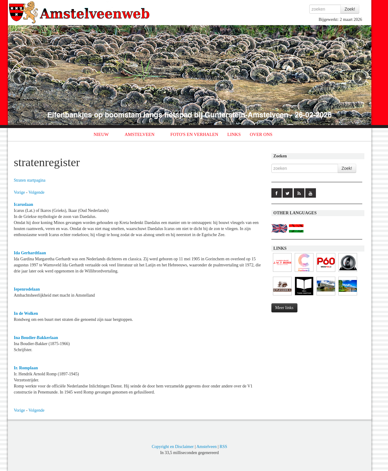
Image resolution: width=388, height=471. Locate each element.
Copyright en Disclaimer (173, 446)
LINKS (234, 134)
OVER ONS (261, 134)
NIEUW (101, 134)
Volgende (36, 192)
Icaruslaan (23, 204)
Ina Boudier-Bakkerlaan (36, 337)
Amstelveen (206, 446)
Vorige (19, 192)
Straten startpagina (30, 180)
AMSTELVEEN (139, 134)
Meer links (284, 307)
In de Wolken (26, 313)
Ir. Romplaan (26, 368)
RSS (223, 446)
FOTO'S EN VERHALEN (194, 134)
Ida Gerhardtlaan (30, 253)
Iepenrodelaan (27, 289)
